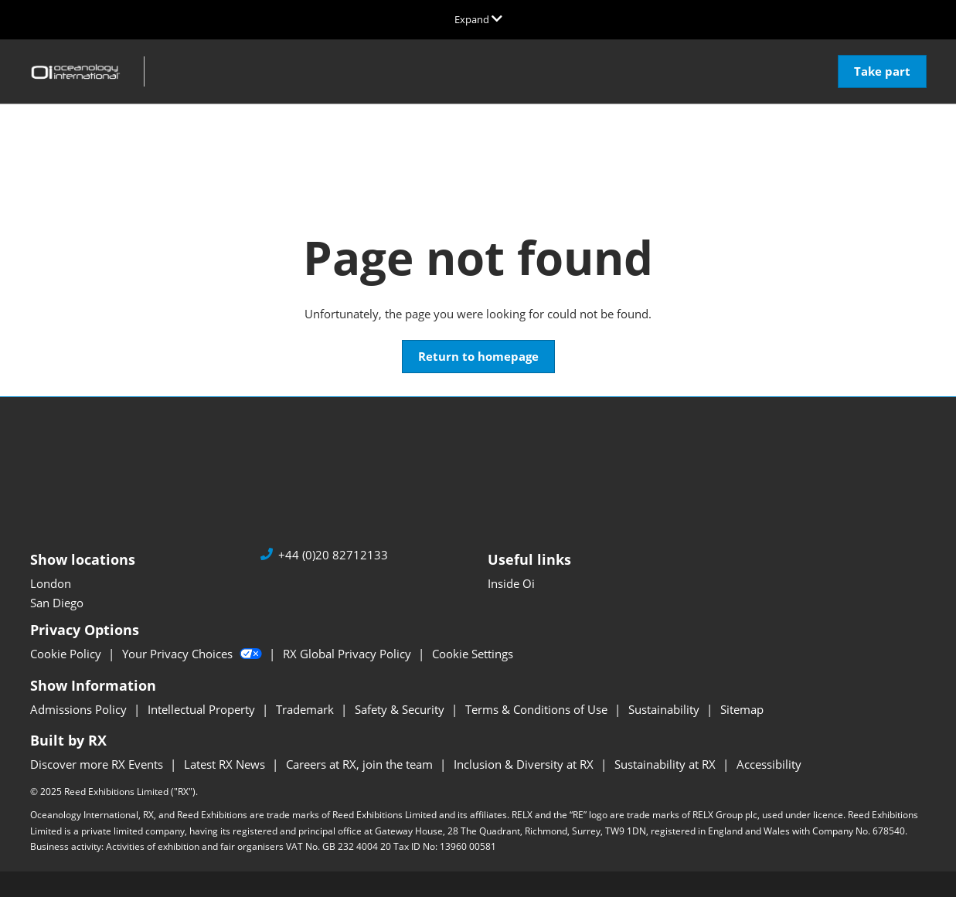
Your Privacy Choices (193, 653)
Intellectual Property (203, 709)
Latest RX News (226, 764)
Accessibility (769, 764)
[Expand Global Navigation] (478, 19)
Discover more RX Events (98, 764)
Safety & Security (401, 709)
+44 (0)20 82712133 (333, 555)
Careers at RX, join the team (361, 764)
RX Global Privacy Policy (348, 653)
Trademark (306, 709)
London (50, 583)
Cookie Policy (67, 653)
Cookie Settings (472, 653)
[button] (882, 72)
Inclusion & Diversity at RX (525, 764)
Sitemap (742, 709)
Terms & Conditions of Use (538, 709)
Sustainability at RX (666, 764)
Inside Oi (511, 583)
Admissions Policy (80, 709)
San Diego (56, 602)
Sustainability (665, 709)
